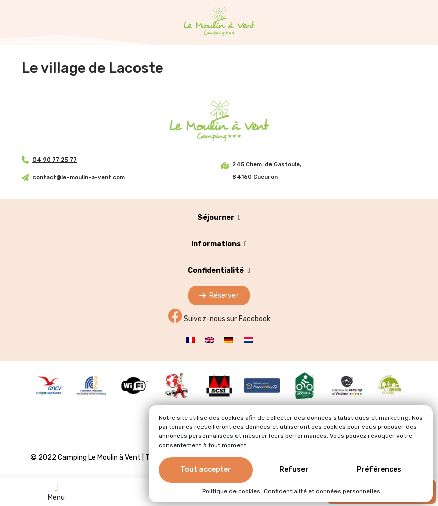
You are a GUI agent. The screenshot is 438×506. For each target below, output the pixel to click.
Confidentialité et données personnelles (322, 493)
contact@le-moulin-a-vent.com (78, 177)
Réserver (219, 295)
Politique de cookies (231, 493)
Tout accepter (205, 471)
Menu (56, 491)
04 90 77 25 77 (54, 159)
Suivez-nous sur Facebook (219, 318)
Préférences (379, 471)
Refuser (294, 471)
